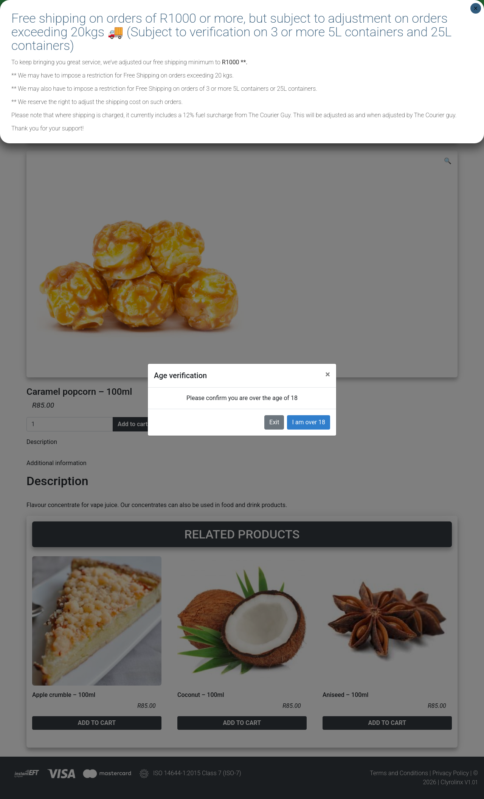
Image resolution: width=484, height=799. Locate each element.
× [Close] (475, 8)
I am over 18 (308, 422)
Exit (274, 422)
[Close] (327, 374)
